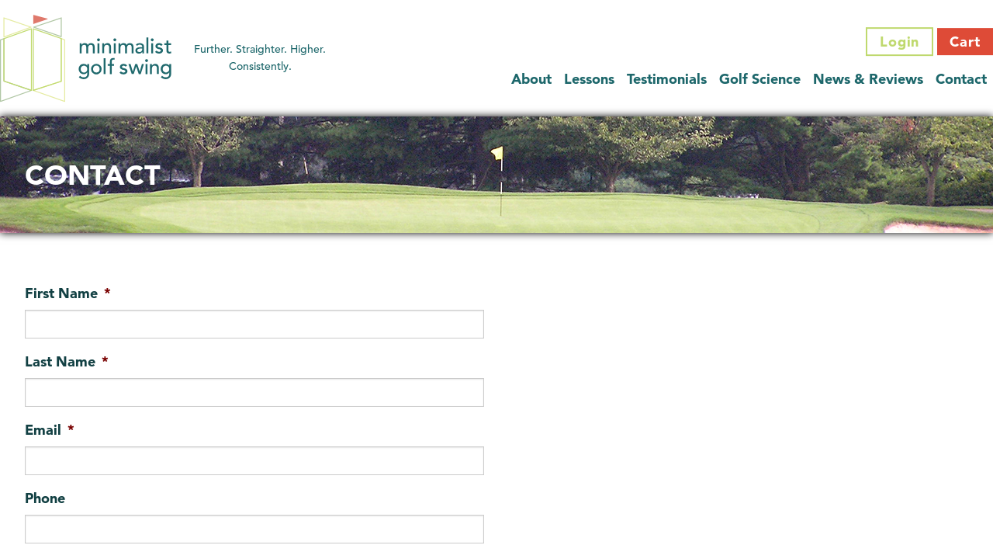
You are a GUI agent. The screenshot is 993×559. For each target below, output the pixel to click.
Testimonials (667, 79)
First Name (68, 293)
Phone (45, 498)
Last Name (67, 361)
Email (49, 430)
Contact (961, 79)
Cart (965, 41)
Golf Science (760, 79)
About (531, 79)
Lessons (589, 79)
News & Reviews (868, 79)
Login (900, 41)
